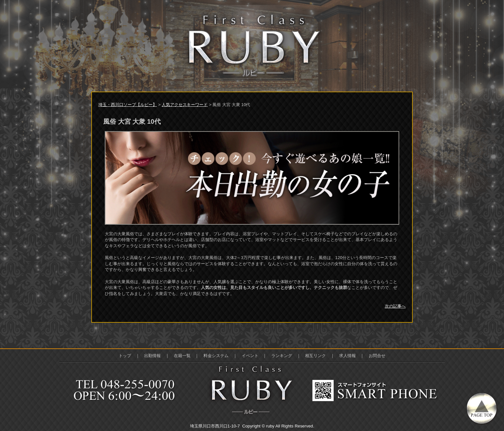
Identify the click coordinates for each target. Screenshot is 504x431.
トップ (125, 355)
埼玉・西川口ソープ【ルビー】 (127, 104)
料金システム (216, 355)
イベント (250, 355)
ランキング (281, 355)
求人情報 (347, 355)
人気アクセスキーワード (185, 104)
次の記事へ (395, 306)
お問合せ (377, 355)
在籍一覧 (182, 355)
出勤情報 (152, 355)
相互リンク (315, 355)
